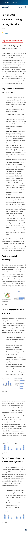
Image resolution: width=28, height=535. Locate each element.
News (5, 33)
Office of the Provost (14, 2)
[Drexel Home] (5, 7)
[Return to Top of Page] (25, 530)
